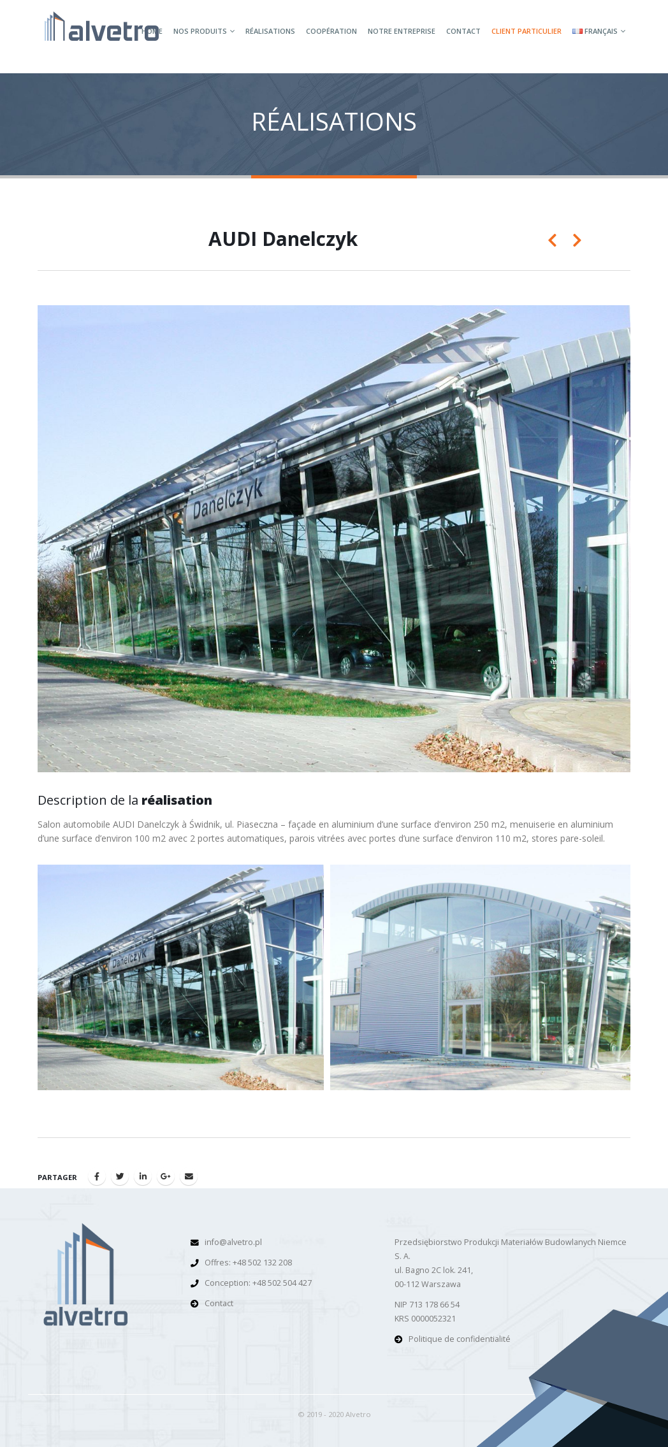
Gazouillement (120, 1176)
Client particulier (526, 31)
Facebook (97, 1176)
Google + (166, 1176)
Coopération (331, 31)
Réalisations (270, 31)
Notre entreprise (401, 31)
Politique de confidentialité (460, 1339)
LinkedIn (143, 1176)
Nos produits (200, 31)
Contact (463, 31)
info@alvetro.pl (233, 1242)
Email (189, 1176)
